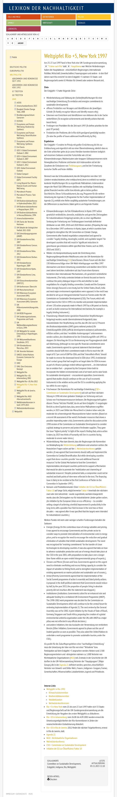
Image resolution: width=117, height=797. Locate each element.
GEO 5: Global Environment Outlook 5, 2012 (27, 163)
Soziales (81, 22)
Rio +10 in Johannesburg (56, 717)
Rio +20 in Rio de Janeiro (56, 727)
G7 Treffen (17, 91)
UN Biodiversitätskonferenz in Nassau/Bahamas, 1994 (27, 214)
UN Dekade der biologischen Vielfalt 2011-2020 (27, 229)
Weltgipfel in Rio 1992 (55, 689)
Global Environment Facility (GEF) (27, 178)
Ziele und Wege (14, 16)
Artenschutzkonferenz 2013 (27, 105)
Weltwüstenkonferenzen (59, 703)
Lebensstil (12, 28)
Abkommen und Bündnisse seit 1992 (25, 79)
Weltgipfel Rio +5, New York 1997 (27, 386)
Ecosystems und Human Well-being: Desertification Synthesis (26, 135)
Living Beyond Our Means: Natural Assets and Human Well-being (27, 186)
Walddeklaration (55, 699)
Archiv (20, 43)
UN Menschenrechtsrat (25, 289)
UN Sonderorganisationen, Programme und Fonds (26, 318)
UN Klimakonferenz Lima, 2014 (26, 276)
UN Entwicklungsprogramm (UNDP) (27, 234)
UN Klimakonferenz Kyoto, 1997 (26, 270)
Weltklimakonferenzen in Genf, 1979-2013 (26, 403)
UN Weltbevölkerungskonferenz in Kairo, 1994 (27, 325)
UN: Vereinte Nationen (25, 351)
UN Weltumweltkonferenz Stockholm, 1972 (26, 340)
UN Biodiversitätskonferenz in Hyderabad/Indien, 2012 (27, 202)
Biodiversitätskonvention (59, 696)
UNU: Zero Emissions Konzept (24, 367)
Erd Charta (21, 147)
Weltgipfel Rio (22, 372)
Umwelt (11, 22)
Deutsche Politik (18, 67)
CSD (69, 259)
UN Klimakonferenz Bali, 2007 (26, 240)
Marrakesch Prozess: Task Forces (26, 196)
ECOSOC (20, 120)
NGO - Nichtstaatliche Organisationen (61, 738)
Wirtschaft (47, 22)
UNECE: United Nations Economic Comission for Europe (25, 357)
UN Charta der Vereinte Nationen (25, 223)
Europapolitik (17, 70)
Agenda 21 (64, 664)
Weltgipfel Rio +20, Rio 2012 (27, 381)
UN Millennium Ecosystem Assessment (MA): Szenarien (27, 300)
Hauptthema (76, 66)
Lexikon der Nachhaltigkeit (46, 7)
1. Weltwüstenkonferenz (85, 448)
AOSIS (19, 102)
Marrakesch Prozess (24, 191)
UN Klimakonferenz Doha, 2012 (26, 252)
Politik (81, 16)
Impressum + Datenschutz (16, 794)
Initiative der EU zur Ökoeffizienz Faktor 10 (64, 748)
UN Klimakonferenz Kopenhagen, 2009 (24, 264)
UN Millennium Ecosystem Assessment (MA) (26, 294)
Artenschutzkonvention (25, 218)
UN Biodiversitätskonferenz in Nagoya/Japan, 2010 (27, 208)
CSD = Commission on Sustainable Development (66, 745)
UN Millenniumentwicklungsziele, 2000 (28, 307)
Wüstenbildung (70, 445)
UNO (14, 99)
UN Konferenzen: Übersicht (27, 286)
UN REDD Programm (24, 313)
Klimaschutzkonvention (58, 692)
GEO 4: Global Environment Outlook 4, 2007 (27, 157)
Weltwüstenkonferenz (55, 741)
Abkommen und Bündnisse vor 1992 (25, 86)
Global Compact (22, 173)
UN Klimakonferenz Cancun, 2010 (27, 246)
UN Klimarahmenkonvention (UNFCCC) (27, 282)
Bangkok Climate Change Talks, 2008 (26, 110)
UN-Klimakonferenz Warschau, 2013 (24, 346)
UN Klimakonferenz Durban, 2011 (27, 258)
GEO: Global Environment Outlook (26, 169)
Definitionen (48, 16)
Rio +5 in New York (54, 706)
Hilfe (31, 794)
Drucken (52, 779)
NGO (72, 657)
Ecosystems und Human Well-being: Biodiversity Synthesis (25, 127)
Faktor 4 (84, 490)
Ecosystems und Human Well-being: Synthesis (25, 142)
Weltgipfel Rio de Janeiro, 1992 (26, 392)
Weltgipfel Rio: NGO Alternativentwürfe (24, 397)
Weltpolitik (15, 74)
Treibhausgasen (75, 165)
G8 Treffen (17, 95)
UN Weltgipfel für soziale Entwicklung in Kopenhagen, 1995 (27, 334)
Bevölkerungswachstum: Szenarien (26, 116)
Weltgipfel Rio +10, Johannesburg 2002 (24, 377)
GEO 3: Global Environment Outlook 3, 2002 (27, 151)
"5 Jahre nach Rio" (55, 66)
